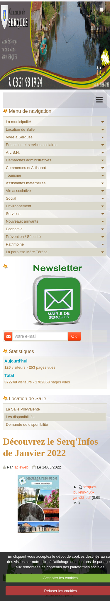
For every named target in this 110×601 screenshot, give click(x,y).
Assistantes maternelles (25, 183)
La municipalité (18, 122)
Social (11, 198)
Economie (14, 229)
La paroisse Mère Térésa (27, 252)
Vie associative (18, 190)
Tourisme (13, 175)
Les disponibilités (20, 417)
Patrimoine (15, 244)
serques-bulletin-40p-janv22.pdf (85, 492)
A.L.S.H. (13, 152)
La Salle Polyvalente (23, 409)
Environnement (18, 206)
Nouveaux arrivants (22, 221)
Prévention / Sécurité (23, 236)
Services (13, 213)
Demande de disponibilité (27, 424)
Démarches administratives (28, 160)
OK (74, 336)
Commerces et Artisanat (26, 167)
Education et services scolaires (31, 145)
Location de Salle (20, 129)
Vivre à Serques (19, 137)
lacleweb (21, 467)
